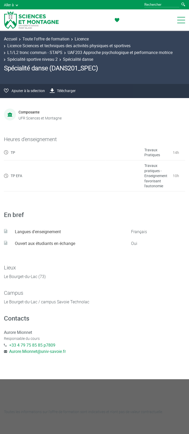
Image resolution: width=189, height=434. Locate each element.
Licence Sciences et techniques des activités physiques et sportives (69, 46)
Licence (82, 39)
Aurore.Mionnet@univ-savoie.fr (37, 351)
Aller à (11, 4)
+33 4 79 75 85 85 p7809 (32, 345)
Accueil (10, 39)
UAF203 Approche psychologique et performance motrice (120, 52)
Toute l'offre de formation (45, 39)
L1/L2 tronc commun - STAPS (34, 52)
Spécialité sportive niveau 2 (32, 59)
